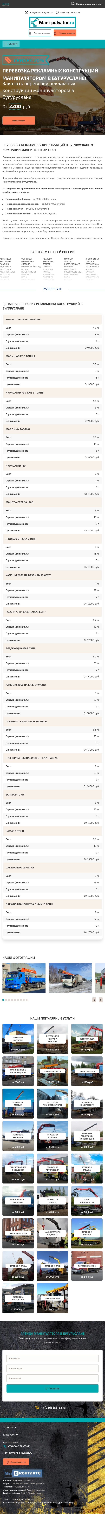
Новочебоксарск (72, 264)
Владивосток (49, 285)
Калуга (46, 272)
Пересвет (26, 274)
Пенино (25, 269)
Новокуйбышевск (73, 272)
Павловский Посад (31, 266)
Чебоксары (48, 279)
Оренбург (47, 266)
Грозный (68, 259)
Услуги (11, 43)
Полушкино (27, 287)
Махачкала (48, 274)
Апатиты (89, 269)
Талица (89, 279)
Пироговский (28, 279)
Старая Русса (92, 264)
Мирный (68, 266)
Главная (8, 1434)
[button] (94, 999)
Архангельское (7, 272)
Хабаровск (48, 261)
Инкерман (90, 282)
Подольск (26, 285)
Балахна (89, 272)
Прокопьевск (92, 259)
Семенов (89, 261)
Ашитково (5, 274)
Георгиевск (70, 269)
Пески (24, 277)
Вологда (47, 282)
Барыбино (5, 287)
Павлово (68, 285)
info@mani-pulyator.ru (41, 12)
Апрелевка (5, 269)
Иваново (47, 259)
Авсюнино (5, 261)
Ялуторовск (91, 285)
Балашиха (5, 282)
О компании (18, 120)
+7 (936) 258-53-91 (70, 12)
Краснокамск (92, 266)
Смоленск (48, 277)
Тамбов (47, 264)
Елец (66, 282)
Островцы (26, 259)
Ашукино (4, 277)
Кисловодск (70, 287)
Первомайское (28, 272)
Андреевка (5, 266)
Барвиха (4, 285)
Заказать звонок (67, 33)
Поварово (26, 282)
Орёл (45, 287)
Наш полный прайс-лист (89, 3)
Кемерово (48, 269)
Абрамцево (5, 259)
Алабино (4, 264)
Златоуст (68, 261)
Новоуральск (92, 277)
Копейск (89, 287)
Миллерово (91, 274)
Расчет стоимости (42, 33)
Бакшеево (5, 279)
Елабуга (68, 279)
